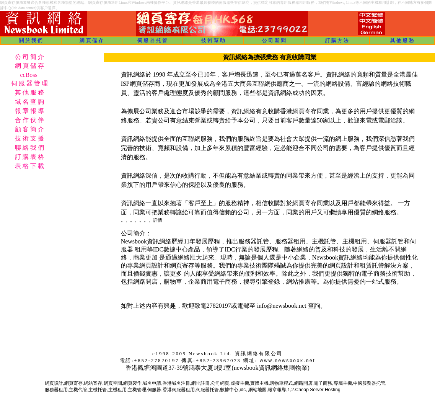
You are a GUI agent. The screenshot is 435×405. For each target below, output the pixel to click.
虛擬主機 (240, 383)
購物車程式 (281, 383)
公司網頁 (220, 383)
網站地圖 (257, 389)
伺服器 (154, 389)
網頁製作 (132, 383)
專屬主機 (343, 383)
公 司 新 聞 (274, 40)
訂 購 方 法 (337, 40)
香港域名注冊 (176, 383)
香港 (167, 389)
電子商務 (323, 383)
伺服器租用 (183, 389)
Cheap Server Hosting (318, 389)
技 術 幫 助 (213, 40)
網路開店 (303, 383)
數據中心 (229, 389)
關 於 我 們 (31, 40)
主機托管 (97, 389)
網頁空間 (113, 383)
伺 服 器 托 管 (152, 40)
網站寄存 (93, 383)
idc (243, 389)
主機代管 (78, 389)
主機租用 (117, 389)
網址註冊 (200, 383)
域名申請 (152, 383)
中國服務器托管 (369, 383)
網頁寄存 (73, 383)
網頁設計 (54, 383)
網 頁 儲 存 (91, 40)
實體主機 (259, 383)
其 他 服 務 (402, 40)
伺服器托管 (207, 389)
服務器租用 (56, 389)
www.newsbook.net (287, 360)
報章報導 (277, 389)
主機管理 (137, 389)
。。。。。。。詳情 (141, 220)
